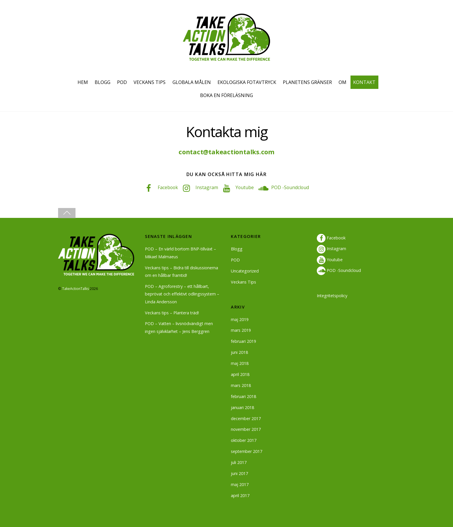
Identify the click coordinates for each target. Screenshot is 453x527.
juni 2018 (239, 352)
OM (342, 82)
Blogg (236, 249)
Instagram (204, 187)
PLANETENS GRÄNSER (307, 82)
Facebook (165, 187)
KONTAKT (364, 82)
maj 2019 (240, 319)
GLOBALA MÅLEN (191, 82)
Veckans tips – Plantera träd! (172, 312)
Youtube (242, 187)
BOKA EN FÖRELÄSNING (226, 95)
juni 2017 (239, 473)
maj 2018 (240, 363)
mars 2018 (241, 385)
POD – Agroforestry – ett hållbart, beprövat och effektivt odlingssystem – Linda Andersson (182, 293)
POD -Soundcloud (288, 187)
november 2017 (246, 429)
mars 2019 (241, 330)
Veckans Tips (243, 282)
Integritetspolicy (332, 295)
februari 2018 (243, 396)
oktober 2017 (244, 440)
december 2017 (246, 418)
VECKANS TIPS (150, 82)
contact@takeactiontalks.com (226, 151)
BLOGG (102, 82)
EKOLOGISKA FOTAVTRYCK (246, 82)
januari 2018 (242, 407)
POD (122, 82)
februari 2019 (243, 341)
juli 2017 (239, 462)
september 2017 (247, 451)
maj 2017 (240, 484)
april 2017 (240, 495)
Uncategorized (245, 271)
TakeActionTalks (75, 288)
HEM (83, 82)
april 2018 (240, 374)
